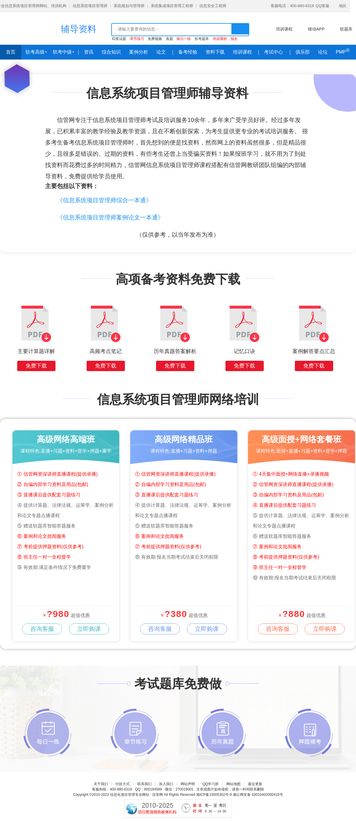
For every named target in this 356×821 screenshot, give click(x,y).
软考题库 (202, 39)
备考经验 (187, 51)
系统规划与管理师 (129, 6)
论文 (161, 51)
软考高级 (36, 51)
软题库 (346, 29)
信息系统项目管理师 (90, 6)
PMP (342, 51)
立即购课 (86, 629)
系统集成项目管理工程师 (172, 6)
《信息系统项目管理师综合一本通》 (104, 200)
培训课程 (284, 29)
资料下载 (215, 51)
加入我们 (166, 784)
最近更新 (255, 784)
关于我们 (101, 784)
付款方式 (122, 784)
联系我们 (144, 784)
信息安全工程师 (212, 6)
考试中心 (273, 51)
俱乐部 (302, 51)
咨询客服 (41, 629)
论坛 (323, 51)
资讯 (88, 51)
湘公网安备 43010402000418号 (258, 795)
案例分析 (138, 51)
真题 (169, 39)
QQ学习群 (211, 784)
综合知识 (111, 51)
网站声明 (188, 784)
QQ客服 (322, 6)
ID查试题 (119, 39)
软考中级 (63, 51)
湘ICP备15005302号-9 (214, 795)
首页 (10, 51)
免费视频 (155, 39)
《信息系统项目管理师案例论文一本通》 (110, 217)
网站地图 (233, 784)
